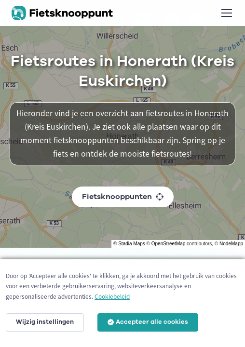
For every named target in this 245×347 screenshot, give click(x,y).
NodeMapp (231, 243)
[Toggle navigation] (226, 13)
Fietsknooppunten (122, 196)
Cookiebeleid (112, 297)
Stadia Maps (131, 243)
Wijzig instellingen (45, 322)
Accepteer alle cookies (148, 322)
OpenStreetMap (168, 243)
